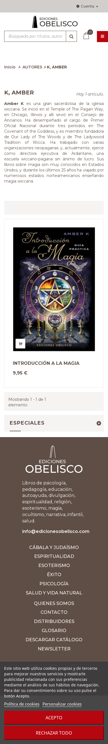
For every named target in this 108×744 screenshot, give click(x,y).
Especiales (27, 423)
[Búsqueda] (71, 36)
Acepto (54, 718)
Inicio (10, 67)
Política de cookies (21, 704)
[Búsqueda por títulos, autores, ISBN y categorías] (40, 36)
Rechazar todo (54, 733)
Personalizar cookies (62, 704)
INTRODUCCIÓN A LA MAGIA (46, 363)
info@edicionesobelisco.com (55, 531)
